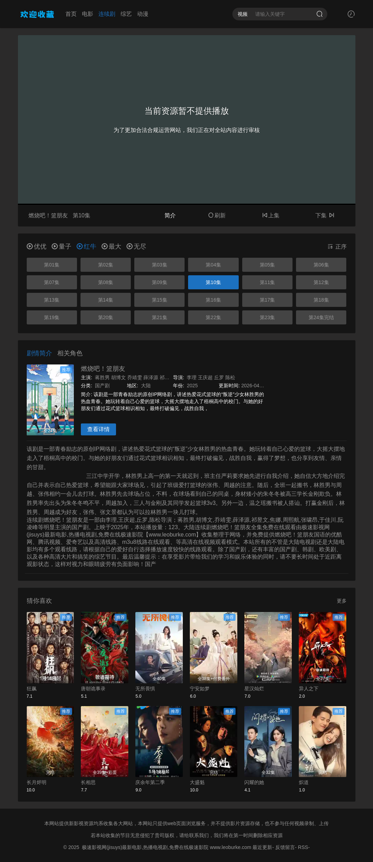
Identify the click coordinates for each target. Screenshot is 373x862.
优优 (36, 246)
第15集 (159, 300)
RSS (303, 847)
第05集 (267, 265)
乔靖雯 (134, 377)
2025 (192, 385)
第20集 (106, 317)
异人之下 (309, 688)
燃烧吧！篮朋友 (103, 368)
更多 (342, 601)
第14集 (106, 300)
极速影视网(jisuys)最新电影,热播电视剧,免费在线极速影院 (145, 847)
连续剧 (106, 14)
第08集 (106, 282)
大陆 (146, 385)
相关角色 (70, 353)
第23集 (267, 317)
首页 (71, 14)
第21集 (159, 317)
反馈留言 (285, 847)
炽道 (304, 782)
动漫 (142, 14)
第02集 (106, 265)
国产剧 (102, 385)
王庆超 (205, 377)
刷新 (217, 215)
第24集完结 (321, 317)
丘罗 (219, 377)
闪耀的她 (254, 782)
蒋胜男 (102, 377)
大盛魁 (197, 782)
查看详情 (98, 429)
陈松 (230, 377)
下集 (324, 215)
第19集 (51, 317)
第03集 (159, 265)
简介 (170, 215)
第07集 (51, 282)
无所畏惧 (145, 688)
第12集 (321, 282)
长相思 (88, 782)
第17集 (267, 300)
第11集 (267, 282)
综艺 (126, 14)
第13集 (51, 300)
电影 (87, 14)
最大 (111, 246)
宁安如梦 (200, 688)
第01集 (51, 265)
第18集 (321, 300)
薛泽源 (150, 377)
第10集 (213, 282)
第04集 (213, 265)
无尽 (136, 246)
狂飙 (32, 688)
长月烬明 (36, 782)
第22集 (213, 317)
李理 (192, 377)
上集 (270, 215)
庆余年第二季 (150, 782)
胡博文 (118, 377)
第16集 (213, 300)
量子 (61, 246)
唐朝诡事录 (93, 688)
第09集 (159, 282)
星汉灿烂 (254, 688)
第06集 (321, 265)
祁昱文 (167, 377)
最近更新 (262, 847)
